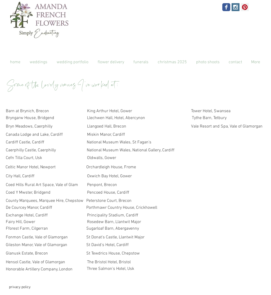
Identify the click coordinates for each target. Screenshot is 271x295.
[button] (207, 62)
